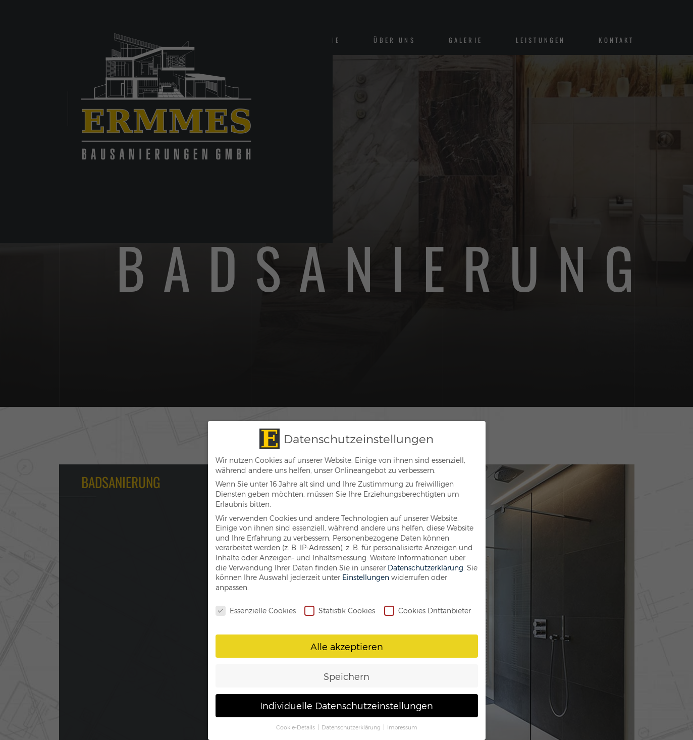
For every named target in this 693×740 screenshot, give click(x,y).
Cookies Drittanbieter (427, 610)
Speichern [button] (346, 676)
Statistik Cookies (339, 610)
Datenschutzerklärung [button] (352, 727)
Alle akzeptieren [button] (346, 646)
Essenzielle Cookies (256, 610)
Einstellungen (365, 577)
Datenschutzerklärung (425, 567)
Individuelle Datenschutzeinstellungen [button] (346, 705)
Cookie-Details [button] (296, 727)
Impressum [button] (402, 727)
